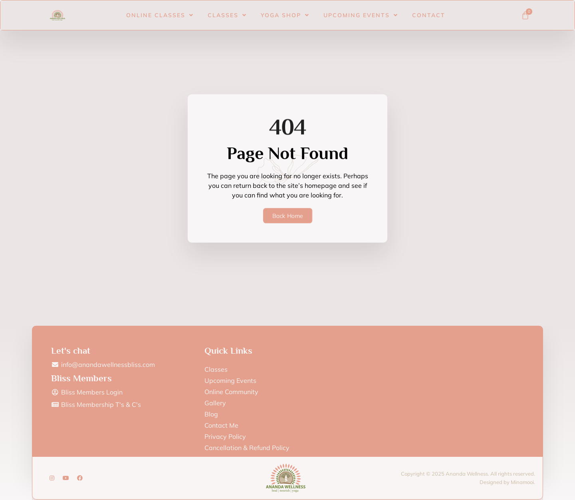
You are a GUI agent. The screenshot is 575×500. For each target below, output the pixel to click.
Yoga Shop (285, 13)
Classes (227, 13)
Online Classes (160, 13)
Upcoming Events (360, 13)
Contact (428, 12)
